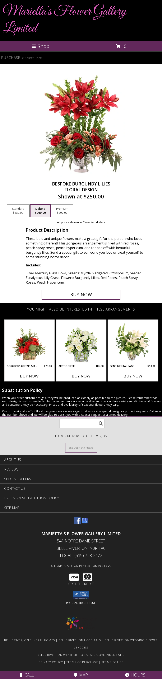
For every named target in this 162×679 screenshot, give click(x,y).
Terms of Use (112, 662)
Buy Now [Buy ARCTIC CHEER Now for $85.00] (81, 376)
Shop (40, 46)
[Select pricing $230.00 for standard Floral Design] (18, 211)
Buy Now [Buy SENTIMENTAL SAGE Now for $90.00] (133, 376)
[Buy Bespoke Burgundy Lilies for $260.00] (81, 295)
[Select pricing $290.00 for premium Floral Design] (62, 211)
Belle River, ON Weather (57, 655)
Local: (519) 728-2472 (81, 555)
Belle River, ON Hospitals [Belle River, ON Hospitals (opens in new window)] (80, 640)
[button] (81, 595)
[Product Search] (82, 423)
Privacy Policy (51, 662)
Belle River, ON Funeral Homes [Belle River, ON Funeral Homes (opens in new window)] (29, 640)
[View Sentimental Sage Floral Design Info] (132, 342)
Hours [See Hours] (135, 675)
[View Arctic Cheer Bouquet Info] (81, 342)
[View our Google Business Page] (85, 522)
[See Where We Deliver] (81, 447)
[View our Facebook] (77, 522)
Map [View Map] (81, 675)
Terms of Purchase (82, 662)
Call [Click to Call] (27, 675)
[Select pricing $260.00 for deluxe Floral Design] (40, 211)
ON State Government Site (102, 655)
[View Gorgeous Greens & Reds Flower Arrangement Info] (29, 342)
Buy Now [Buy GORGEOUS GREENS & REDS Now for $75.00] (29, 376)
